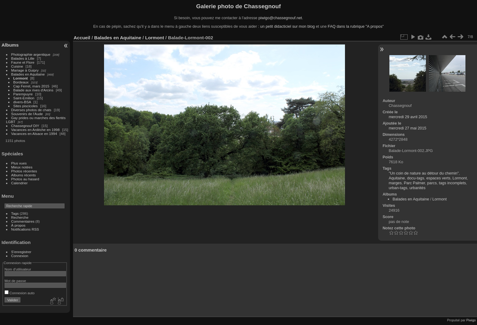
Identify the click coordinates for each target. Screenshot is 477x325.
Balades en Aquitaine (28, 74)
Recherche (20, 217)
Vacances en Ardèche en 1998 (35, 130)
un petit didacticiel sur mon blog (287, 26)
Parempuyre (23, 94)
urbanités (417, 187)
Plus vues (19, 163)
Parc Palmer (414, 183)
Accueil (82, 37)
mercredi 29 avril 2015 (408, 117)
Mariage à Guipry (25, 70)
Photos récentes (24, 171)
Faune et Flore (23, 62)
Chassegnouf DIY (25, 126)
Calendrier (19, 183)
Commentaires (23, 221)
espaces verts (438, 178)
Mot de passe (15, 281)
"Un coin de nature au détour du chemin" (424, 173)
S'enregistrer (21, 252)
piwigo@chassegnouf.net (280, 18)
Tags (15, 213)
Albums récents (23, 175)
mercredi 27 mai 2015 (408, 128)
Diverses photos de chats (31, 110)
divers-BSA (22, 102)
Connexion (19, 256)
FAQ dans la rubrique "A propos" (356, 26)
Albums (10, 45)
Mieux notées (22, 167)
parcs (432, 183)
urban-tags (398, 187)
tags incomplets (452, 183)
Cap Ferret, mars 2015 (31, 86)
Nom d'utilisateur (18, 269)
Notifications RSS (25, 229)
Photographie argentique (30, 54)
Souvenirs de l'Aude (27, 114)
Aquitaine (397, 178)
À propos (18, 225)
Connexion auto (20, 293)
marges (395, 183)
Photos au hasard (25, 179)
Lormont (20, 78)
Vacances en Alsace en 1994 (34, 134)
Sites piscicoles (25, 106)
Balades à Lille (23, 58)
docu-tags (415, 178)
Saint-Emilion (23, 98)
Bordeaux (21, 82)
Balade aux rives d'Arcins (33, 90)
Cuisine (17, 66)
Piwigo (471, 320)
